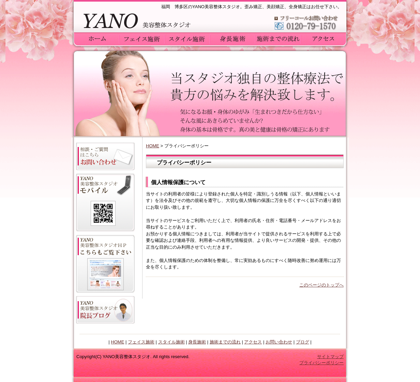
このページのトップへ (321, 285)
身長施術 (197, 341)
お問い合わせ (279, 341)
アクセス (253, 341)
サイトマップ (330, 356)
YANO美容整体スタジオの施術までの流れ (278, 38)
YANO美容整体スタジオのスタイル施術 (187, 38)
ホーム (96, 38)
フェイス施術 (141, 341)
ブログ (302, 341)
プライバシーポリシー (321, 362)
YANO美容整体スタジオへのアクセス (323, 38)
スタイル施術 (171, 341)
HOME (152, 145)
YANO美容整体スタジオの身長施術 (232, 38)
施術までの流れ (225, 341)
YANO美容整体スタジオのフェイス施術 (142, 38)
